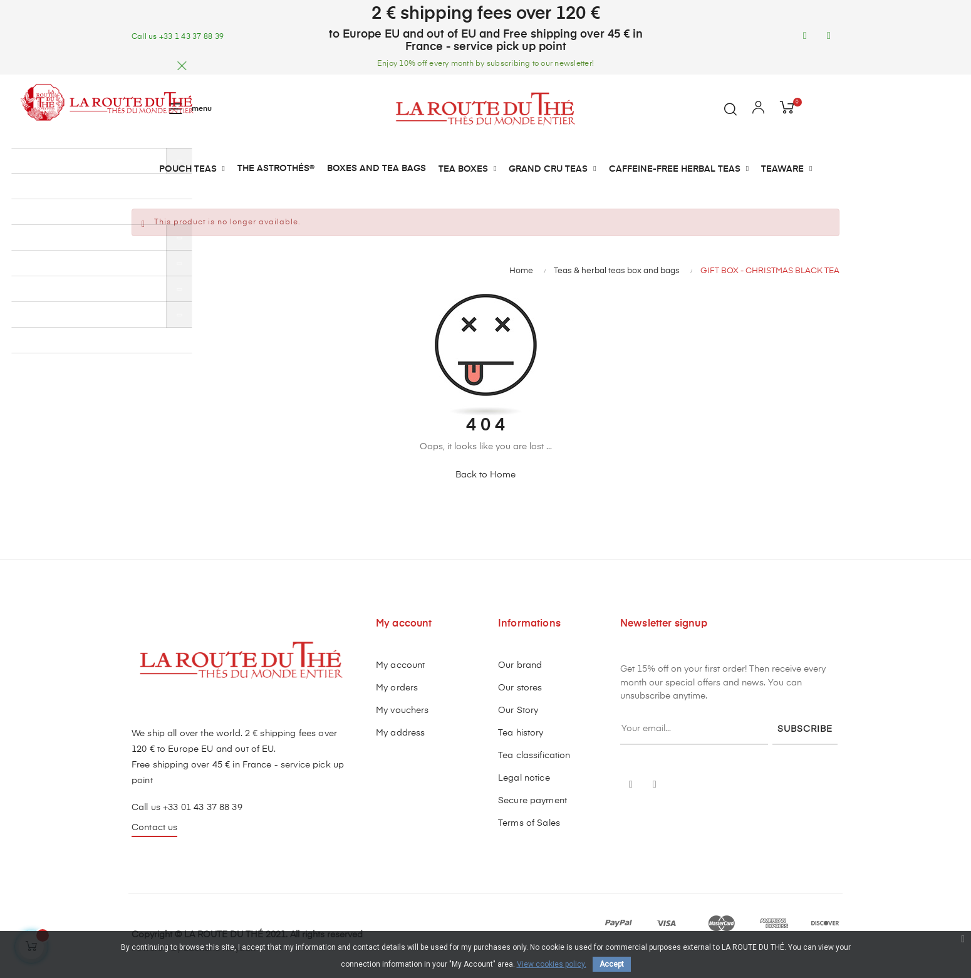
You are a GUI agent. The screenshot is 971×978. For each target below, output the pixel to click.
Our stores (520, 688)
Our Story (518, 710)
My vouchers (402, 710)
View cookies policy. (551, 964)
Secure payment (532, 800)
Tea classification (534, 755)
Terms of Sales (529, 823)
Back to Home (485, 475)
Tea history (521, 733)
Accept (612, 964)
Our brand (520, 665)
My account (400, 665)
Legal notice (524, 778)
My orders (397, 688)
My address (400, 733)
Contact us (154, 827)
